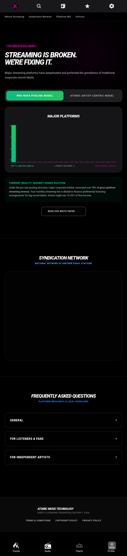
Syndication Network (40, 17)
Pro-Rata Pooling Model (35, 95)
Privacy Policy (92, 520)
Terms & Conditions (38, 520)
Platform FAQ (63, 17)
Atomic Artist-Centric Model (92, 95)
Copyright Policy (66, 520)
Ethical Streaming (14, 17)
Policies (80, 17)
